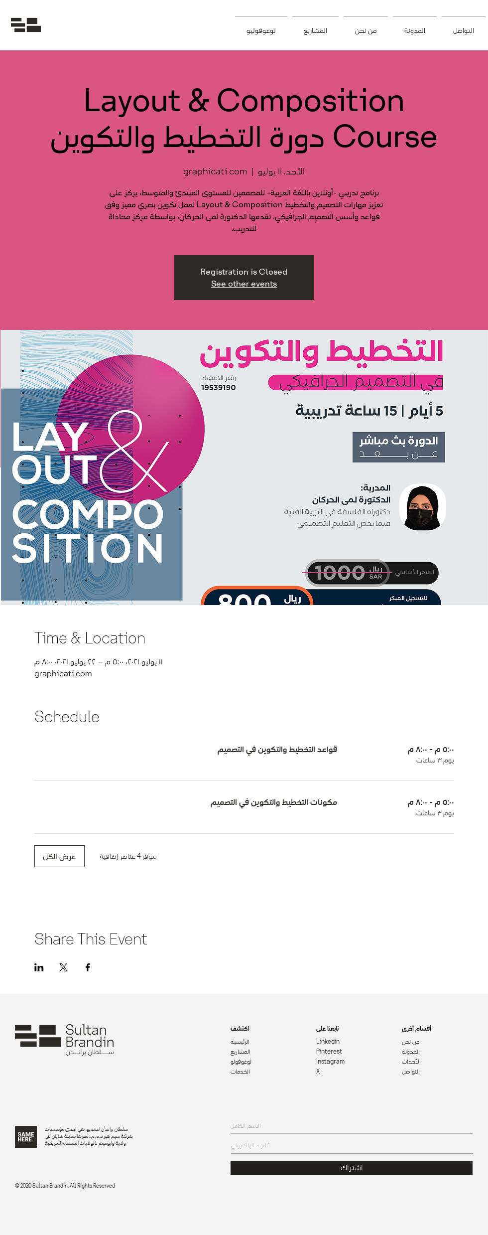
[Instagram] (351, 1062)
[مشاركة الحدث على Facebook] (88, 967)
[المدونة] (437, 1052)
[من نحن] (437, 1042)
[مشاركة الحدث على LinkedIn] (39, 967)
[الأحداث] (437, 1062)
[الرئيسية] (266, 1042)
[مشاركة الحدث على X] (63, 967)
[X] (351, 1072)
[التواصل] (437, 1072)
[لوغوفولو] (266, 1062)
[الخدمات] (266, 1072)
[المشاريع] (266, 1052)
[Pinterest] (351, 1052)
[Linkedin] (351, 1042)
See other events (244, 283)
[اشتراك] (352, 1168)
